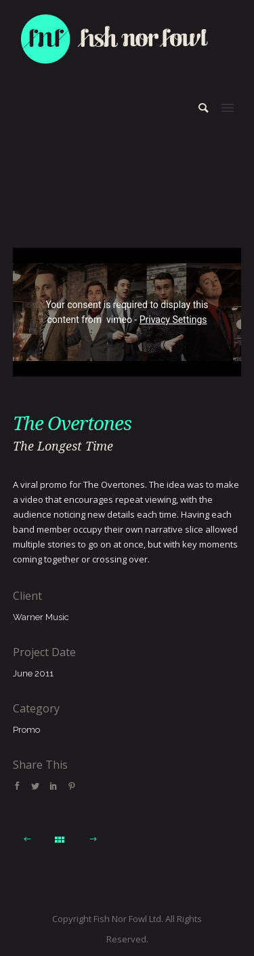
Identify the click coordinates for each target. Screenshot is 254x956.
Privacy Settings (173, 319)
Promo (26, 730)
